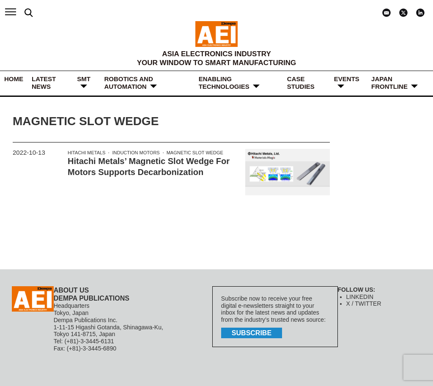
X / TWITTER (363, 303)
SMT (83, 78)
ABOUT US (71, 290)
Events (346, 78)
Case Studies (301, 82)
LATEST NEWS (44, 82)
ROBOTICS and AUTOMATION (128, 82)
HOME (13, 78)
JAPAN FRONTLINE (389, 82)
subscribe (251, 333)
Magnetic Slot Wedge (195, 152)
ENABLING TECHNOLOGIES (224, 82)
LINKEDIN (360, 296)
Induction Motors (135, 152)
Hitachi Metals (86, 152)
